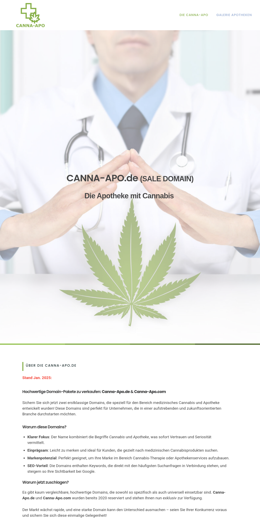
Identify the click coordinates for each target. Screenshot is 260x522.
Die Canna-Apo (194, 15)
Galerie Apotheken (234, 15)
